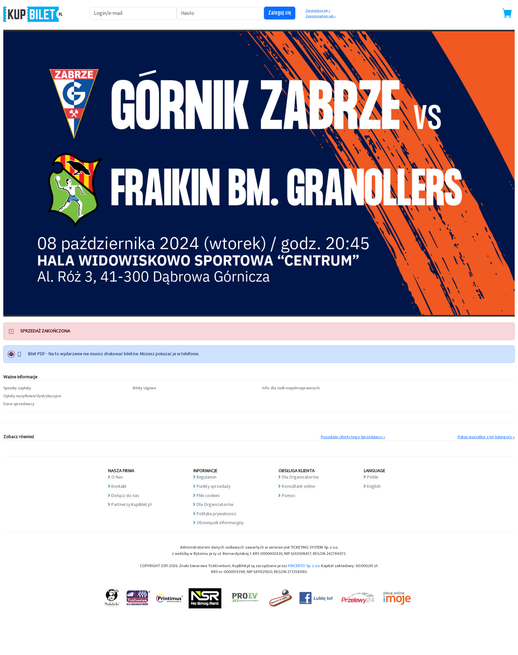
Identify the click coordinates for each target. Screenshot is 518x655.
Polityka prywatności (216, 514)
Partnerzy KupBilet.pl (131, 504)
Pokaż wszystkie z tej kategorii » (486, 437)
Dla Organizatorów (215, 504)
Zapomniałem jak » (321, 16)
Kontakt (119, 486)
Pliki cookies (208, 495)
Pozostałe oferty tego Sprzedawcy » (353, 437)
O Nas (117, 477)
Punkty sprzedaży (213, 486)
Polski (372, 477)
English (374, 486)
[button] (64, 388)
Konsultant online (298, 486)
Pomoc (288, 495)
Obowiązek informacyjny (220, 522)
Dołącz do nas (125, 495)
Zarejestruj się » (318, 11)
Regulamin (206, 477)
